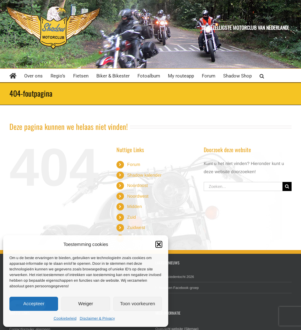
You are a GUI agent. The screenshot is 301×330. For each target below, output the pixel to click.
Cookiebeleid (65, 318)
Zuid (131, 217)
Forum (133, 164)
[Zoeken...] (243, 186)
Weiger (85, 303)
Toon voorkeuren (137, 303)
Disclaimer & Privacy (97, 318)
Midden (134, 206)
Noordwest (137, 196)
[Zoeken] (287, 186)
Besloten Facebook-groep (179, 288)
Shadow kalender (144, 175)
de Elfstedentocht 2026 (176, 277)
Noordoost (137, 185)
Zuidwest (136, 227)
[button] (159, 244)
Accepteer (34, 303)
